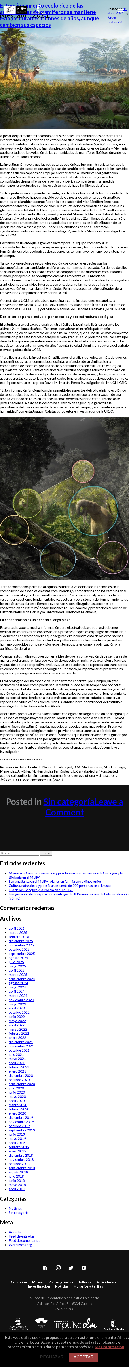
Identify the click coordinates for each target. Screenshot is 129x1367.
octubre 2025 (19, 949)
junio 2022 (17, 1016)
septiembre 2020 (22, 1084)
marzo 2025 (18, 974)
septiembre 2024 (22, 979)
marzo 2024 (18, 995)
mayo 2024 (17, 987)
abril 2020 (17, 1100)
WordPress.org (20, 1244)
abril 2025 (17, 970)
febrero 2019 (19, 1147)
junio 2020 (17, 1092)
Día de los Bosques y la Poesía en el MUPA (41, 890)
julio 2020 (16, 1088)
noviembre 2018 (21, 1159)
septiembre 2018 (22, 1168)
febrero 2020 (19, 1109)
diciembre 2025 (21, 941)
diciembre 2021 (21, 1042)
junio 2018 (17, 1180)
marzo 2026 (18, 932)
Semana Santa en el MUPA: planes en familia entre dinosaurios (55, 881)
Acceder (15, 1232)
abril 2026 (17, 928)
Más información (109, 1346)
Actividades (106, 1282)
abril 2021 (17, 1063)
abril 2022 (17, 1025)
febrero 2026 (19, 936)
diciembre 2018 (21, 1155)
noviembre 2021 (21, 1046)
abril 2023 (17, 1008)
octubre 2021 (19, 1050)
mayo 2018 (17, 1184)
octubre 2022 (19, 1012)
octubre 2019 (19, 1126)
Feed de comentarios (24, 1240)
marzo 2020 (18, 1105)
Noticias (15, 1208)
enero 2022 (17, 1037)
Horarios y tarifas (88, 1286)
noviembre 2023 (21, 1000)
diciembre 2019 (21, 1117)
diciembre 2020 (21, 1075)
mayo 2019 (17, 1138)
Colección (19, 1282)
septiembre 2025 (22, 953)
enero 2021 (17, 1071)
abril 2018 (17, 1189)
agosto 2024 (18, 983)
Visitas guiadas (60, 1282)
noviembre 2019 (21, 1121)
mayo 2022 (17, 1021)
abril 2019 (17, 1142)
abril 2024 (17, 991)
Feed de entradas (21, 1236)
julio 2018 (16, 1176)
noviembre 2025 (21, 945)
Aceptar (84, 1357)
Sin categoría (69, 801)
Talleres (84, 1282)
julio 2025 (16, 962)
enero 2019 (17, 1151)
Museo (37, 1282)
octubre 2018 (19, 1163)
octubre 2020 (19, 1079)
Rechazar (52, 1357)
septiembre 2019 (22, 1130)
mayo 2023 (17, 1004)
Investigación (39, 1286)
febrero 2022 (19, 1033)
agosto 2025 (18, 958)
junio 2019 (17, 1134)
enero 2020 (17, 1113)
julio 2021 (16, 1054)
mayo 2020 (17, 1096)
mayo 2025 (17, 966)
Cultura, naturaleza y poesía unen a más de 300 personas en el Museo (60, 885)
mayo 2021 (17, 1058)
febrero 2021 (19, 1067)
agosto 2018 (18, 1172)
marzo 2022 (18, 1029)
